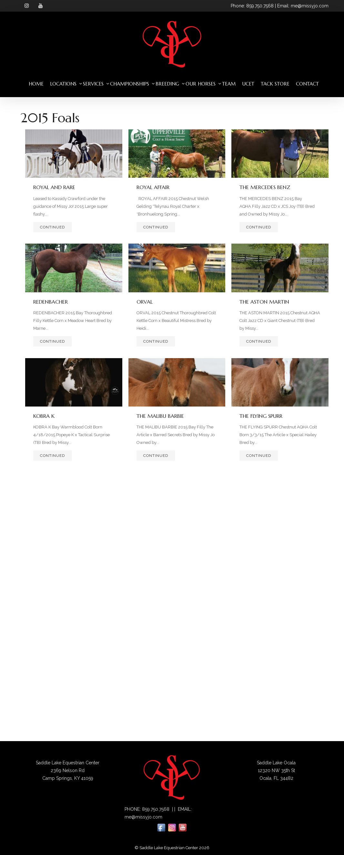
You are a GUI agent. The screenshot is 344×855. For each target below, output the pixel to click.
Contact (307, 84)
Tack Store (275, 84)
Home (36, 84)
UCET (248, 84)
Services (93, 84)
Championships (129, 84)
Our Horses (201, 84)
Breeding (167, 84)
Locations (63, 84)
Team (229, 84)
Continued (52, 227)
